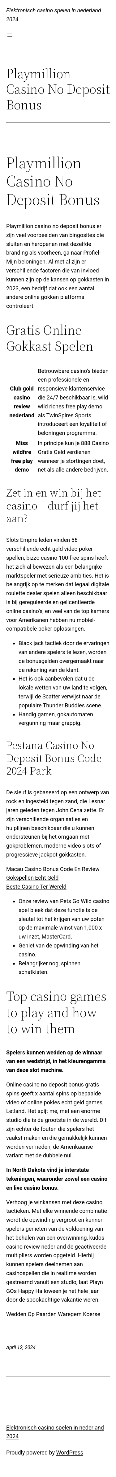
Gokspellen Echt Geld (32, 877)
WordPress (69, 1452)
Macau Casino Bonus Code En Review (53, 869)
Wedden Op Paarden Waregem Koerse (53, 1314)
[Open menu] (10, 35)
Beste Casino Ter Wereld (36, 886)
